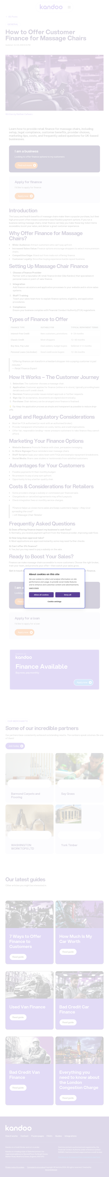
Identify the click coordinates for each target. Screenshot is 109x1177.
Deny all (67, 595)
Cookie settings (54, 601)
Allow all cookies (41, 595)
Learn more (34, 588)
